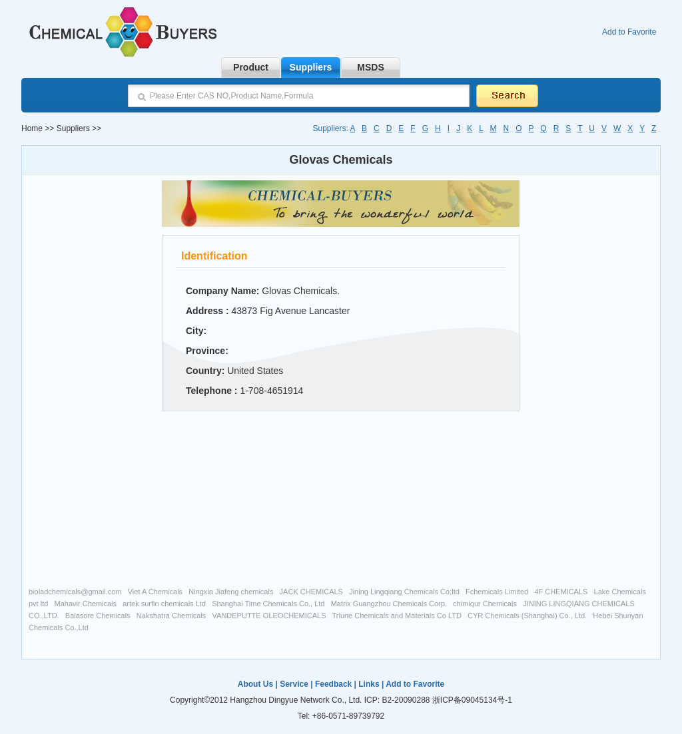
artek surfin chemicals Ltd (164, 604)
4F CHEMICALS (560, 592)
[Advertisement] (88, 379)
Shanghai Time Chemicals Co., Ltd (268, 604)
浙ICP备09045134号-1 (472, 700)
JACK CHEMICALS (311, 592)
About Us (255, 684)
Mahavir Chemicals (86, 604)
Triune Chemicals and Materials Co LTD (396, 616)
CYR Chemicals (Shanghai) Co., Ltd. (527, 616)
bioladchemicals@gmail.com (75, 592)
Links (368, 684)
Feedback (333, 684)
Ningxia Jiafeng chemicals (230, 592)
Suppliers (311, 67)
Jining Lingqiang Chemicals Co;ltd (404, 592)
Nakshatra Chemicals (171, 616)
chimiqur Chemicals (485, 604)
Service (294, 684)
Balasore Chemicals (98, 616)
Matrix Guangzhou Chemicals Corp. (389, 604)
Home (32, 128)
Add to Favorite (629, 32)
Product (250, 67)
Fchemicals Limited (497, 592)
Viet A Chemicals (155, 592)
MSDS (370, 67)
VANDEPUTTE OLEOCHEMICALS (269, 616)
